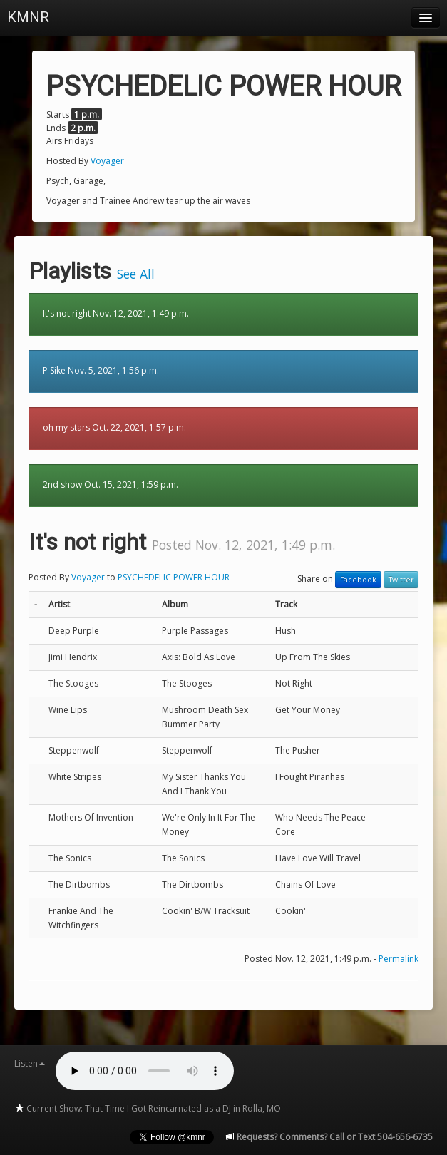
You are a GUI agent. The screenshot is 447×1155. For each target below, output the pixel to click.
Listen (29, 1063)
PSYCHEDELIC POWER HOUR (174, 577)
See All (136, 273)
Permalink (398, 959)
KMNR (28, 17)
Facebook (358, 580)
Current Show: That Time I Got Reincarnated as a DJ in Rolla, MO (147, 1108)
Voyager (107, 161)
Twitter (401, 580)
